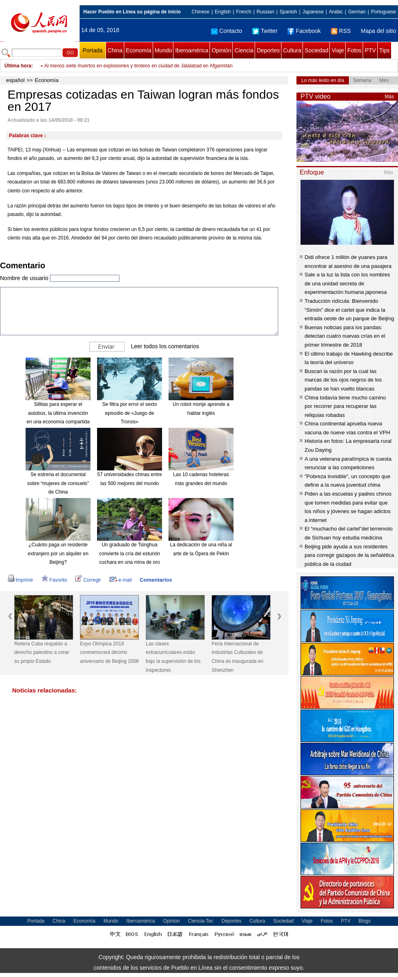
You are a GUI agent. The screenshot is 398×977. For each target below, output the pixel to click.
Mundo (163, 50)
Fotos (354, 50)
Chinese (201, 12)
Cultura (292, 50)
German (357, 12)
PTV (370, 50)
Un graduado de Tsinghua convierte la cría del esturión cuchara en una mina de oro (129, 553)
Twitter (264, 31)
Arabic (336, 12)
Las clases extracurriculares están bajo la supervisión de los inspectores (173, 657)
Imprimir (20, 580)
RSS (341, 31)
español (15, 80)
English (223, 12)
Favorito (54, 580)
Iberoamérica (191, 50)
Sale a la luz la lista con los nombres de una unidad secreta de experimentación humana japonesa (347, 283)
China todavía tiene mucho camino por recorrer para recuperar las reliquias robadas (345, 406)
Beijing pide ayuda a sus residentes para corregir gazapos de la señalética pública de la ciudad (349, 555)
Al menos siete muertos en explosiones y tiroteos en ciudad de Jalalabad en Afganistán (138, 66)
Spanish (288, 12)
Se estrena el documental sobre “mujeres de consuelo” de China (58, 483)
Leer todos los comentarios (165, 346)
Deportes (268, 50)
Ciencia (243, 50)
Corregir (88, 580)
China (115, 50)
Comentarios (156, 580)
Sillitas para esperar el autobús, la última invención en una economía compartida (57, 413)
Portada (92, 50)
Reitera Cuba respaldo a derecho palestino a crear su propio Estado (41, 652)
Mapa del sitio (378, 31)
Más (389, 96)
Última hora (17, 66)
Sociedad (316, 50)
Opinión (221, 50)
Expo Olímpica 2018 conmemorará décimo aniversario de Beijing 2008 (109, 652)
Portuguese (383, 12)
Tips (384, 50)
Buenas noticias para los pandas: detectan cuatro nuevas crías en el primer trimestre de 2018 (345, 336)
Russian (265, 12)
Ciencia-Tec (201, 921)
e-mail (120, 580)
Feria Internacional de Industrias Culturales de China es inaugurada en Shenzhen (237, 657)
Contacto (226, 31)
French (243, 12)
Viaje (337, 50)
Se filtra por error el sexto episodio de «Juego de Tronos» (129, 413)
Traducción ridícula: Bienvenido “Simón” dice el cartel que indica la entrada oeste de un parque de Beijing (349, 309)
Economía (138, 50)
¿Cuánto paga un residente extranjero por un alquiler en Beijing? (58, 553)
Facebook (304, 31)
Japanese (313, 12)
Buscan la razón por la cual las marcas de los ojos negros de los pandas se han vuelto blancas (343, 380)
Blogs (365, 921)
